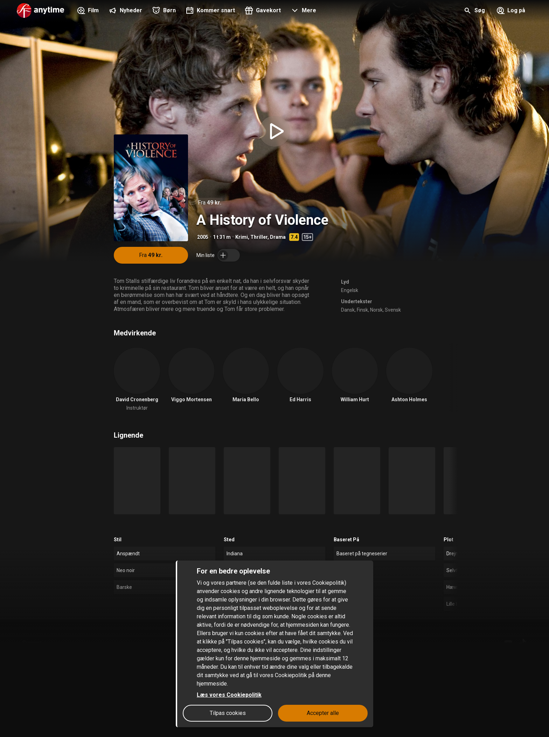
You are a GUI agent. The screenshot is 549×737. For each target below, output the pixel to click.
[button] (302, 11)
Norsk (376, 310)
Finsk (362, 310)
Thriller (258, 237)
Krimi (241, 237)
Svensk (393, 310)
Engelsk (349, 290)
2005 (202, 237)
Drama (278, 237)
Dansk (348, 310)
